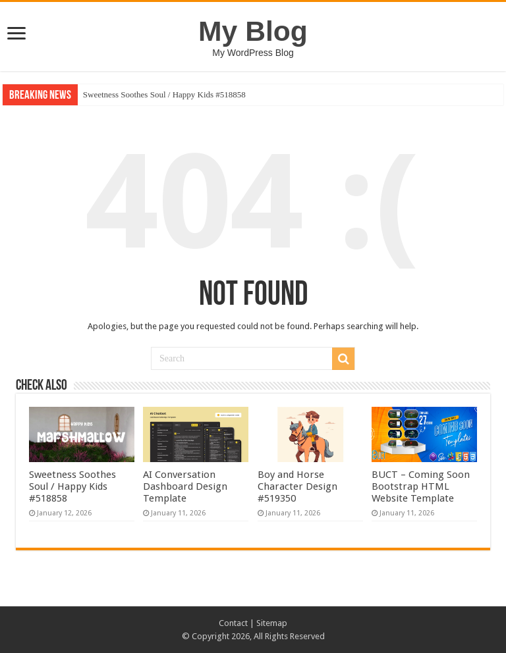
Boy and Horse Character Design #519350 (297, 486)
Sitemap (271, 623)
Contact (233, 623)
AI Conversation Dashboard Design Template (185, 486)
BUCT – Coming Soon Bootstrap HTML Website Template (421, 486)
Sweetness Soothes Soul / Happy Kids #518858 (164, 94)
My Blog (253, 31)
